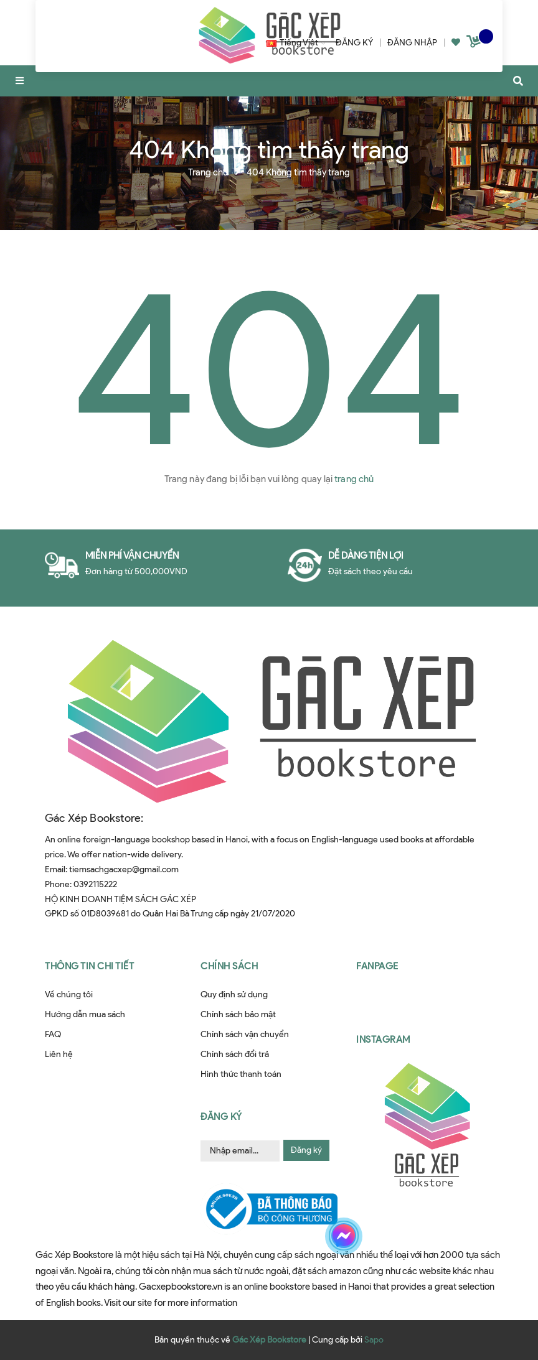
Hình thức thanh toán (241, 1074)
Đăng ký (306, 1150)
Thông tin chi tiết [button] (89, 966)
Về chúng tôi (69, 994)
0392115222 (95, 884)
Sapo (374, 1339)
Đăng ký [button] (221, 1116)
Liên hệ (59, 1054)
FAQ (53, 1034)
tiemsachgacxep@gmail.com (124, 869)
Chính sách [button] (229, 966)
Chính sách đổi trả (235, 1054)
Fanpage (377, 966)
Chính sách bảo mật (238, 1014)
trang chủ (354, 479)
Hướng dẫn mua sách (85, 1014)
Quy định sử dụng (234, 994)
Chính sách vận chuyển (245, 1034)
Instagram (383, 1039)
